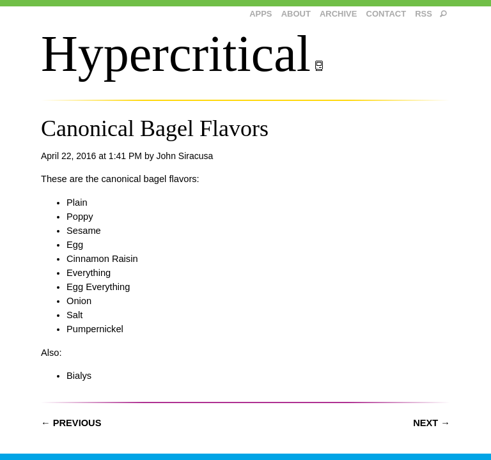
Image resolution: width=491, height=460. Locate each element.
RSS (423, 14)
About (296, 14)
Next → (431, 423)
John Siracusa (185, 156)
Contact (386, 14)
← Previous (71, 423)
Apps (260, 14)
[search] (443, 14)
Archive (338, 14)
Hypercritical (182, 54)
